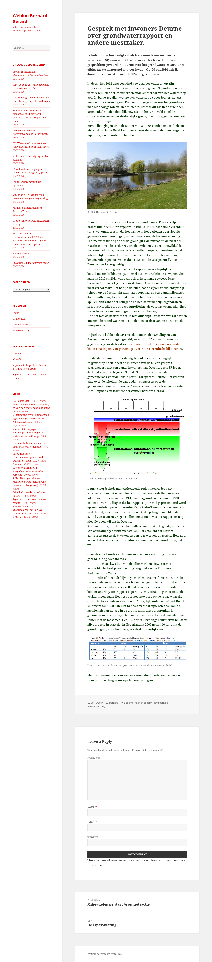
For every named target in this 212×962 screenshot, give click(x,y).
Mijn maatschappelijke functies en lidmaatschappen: (30, 367)
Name (92, 806)
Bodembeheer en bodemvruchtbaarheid (146, 702)
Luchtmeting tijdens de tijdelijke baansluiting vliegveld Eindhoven (31, 99)
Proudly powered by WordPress (104, 954)
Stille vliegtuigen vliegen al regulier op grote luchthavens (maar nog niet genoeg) (29, 482)
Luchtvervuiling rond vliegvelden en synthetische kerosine (28, 471)
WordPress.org (21, 330)
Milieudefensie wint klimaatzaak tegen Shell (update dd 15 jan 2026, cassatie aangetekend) (31, 418)
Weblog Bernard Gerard (30, 18)
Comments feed (21, 324)
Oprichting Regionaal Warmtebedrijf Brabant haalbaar (31, 73)
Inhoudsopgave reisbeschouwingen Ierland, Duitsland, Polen (28, 457)
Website (92, 837)
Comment (95, 758)
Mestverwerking (96, 706)
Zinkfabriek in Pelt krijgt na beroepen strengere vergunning (30, 196)
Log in (16, 312)
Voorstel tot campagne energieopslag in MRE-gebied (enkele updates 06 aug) (28, 432)
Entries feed (19, 318)
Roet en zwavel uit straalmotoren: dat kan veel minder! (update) (28, 510)
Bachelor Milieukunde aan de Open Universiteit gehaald (29, 444)
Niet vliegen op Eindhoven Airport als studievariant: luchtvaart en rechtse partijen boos (29, 116)
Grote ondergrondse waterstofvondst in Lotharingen (30, 132)
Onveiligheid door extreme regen (31, 262)
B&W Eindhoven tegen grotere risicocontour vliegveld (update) (30, 170)
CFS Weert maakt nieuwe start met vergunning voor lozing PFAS (31, 145)
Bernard (113, 702)
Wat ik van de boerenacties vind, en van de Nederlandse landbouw (31, 406)
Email (92, 822)
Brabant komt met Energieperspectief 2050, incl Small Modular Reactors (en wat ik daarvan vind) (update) (30, 239)
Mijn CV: (17, 359)
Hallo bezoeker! (21, 253)
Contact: (17, 353)
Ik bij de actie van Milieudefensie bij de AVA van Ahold (31, 86)
